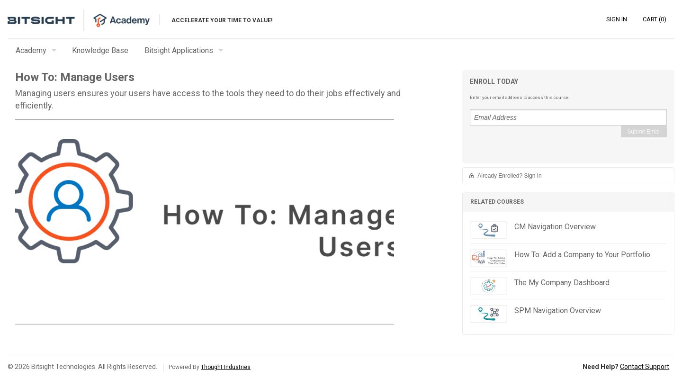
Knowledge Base (100, 50)
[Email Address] (568, 117)
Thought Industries (226, 367)
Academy (31, 50)
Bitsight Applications (178, 50)
